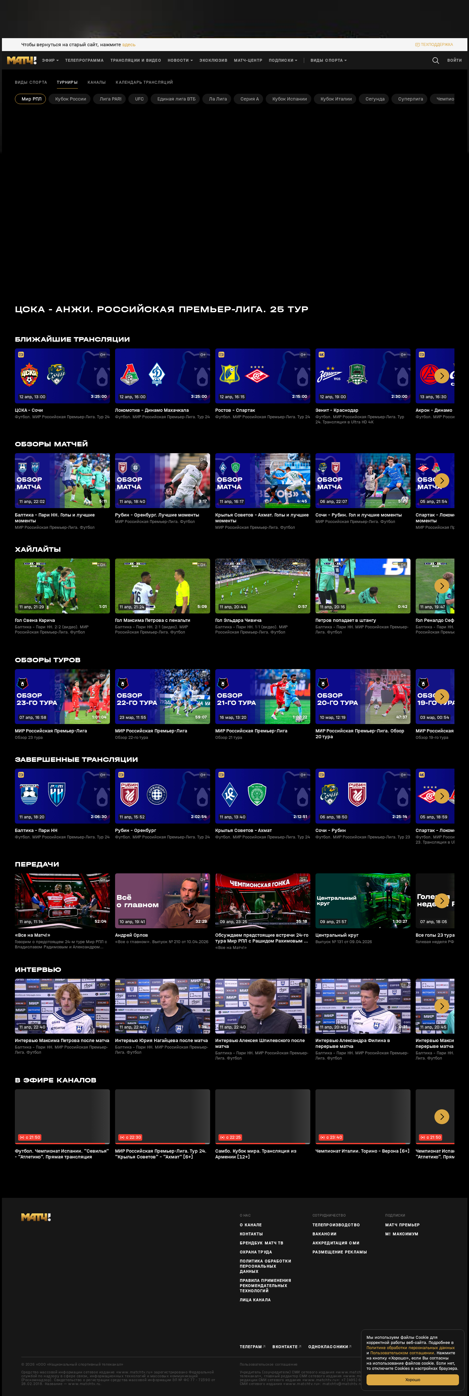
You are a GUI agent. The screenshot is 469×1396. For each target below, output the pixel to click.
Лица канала (255, 1300)
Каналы (97, 82)
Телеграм (251, 1346)
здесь (128, 44)
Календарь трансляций (144, 82)
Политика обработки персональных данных (265, 1266)
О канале (251, 1225)
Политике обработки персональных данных (411, 1347)
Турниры (67, 82)
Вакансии (324, 1234)
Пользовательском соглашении (402, 1353)
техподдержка (437, 44)
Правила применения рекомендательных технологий (265, 1286)
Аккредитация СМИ (336, 1243)
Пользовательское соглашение (269, 1364)
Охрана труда (256, 1252)
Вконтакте (285, 1346)
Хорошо (412, 1379)
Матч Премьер (402, 1225)
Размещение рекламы (340, 1252)
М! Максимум (402, 1234)
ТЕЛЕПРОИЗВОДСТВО (336, 1225)
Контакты (251, 1234)
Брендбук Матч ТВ (262, 1243)
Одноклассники (328, 1346)
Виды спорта (31, 82)
